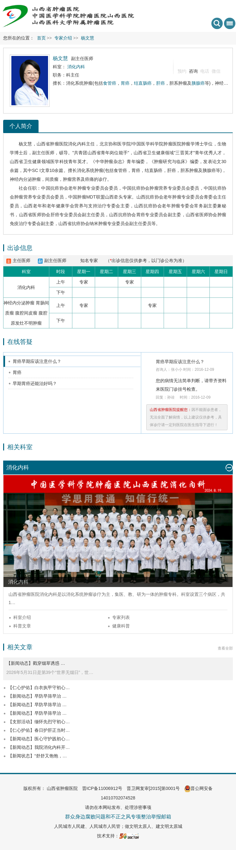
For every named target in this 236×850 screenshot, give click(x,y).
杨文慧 (25, 143)
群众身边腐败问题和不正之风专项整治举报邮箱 (118, 816)
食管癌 (109, 83)
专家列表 (121, 617)
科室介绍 (22, 617)
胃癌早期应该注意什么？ (37, 361)
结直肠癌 (143, 83)
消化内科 (77, 143)
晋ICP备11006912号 (102, 788)
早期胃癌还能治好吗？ (35, 383)
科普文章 (22, 625)
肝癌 (160, 83)
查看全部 (225, 648)
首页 (41, 38)
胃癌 (125, 83)
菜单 (228, 25)
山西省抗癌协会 (73, 223)
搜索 (217, 23)
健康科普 (121, 625)
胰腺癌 (198, 83)
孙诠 (171, 397)
